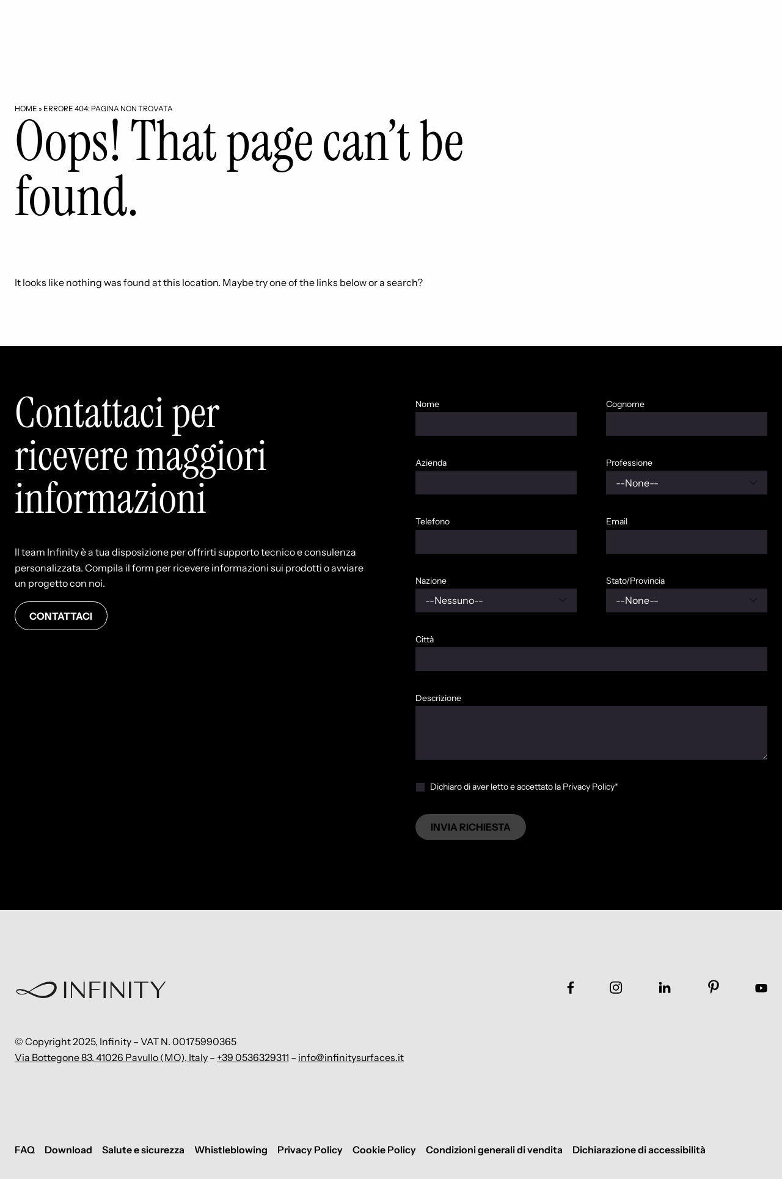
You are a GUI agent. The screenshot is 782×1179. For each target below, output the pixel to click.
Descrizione (438, 697)
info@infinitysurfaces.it (351, 1057)
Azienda (431, 462)
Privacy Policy (310, 1150)
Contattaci (60, 616)
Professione (629, 462)
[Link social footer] (570, 987)
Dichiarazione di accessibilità (639, 1150)
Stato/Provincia (635, 580)
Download (68, 1150)
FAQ (25, 1150)
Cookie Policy (384, 1150)
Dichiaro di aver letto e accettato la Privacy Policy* (524, 786)
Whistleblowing (231, 1150)
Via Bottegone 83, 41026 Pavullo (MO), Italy (111, 1057)
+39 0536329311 (253, 1057)
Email (616, 521)
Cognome (625, 404)
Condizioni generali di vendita (494, 1150)
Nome (427, 404)
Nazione (431, 580)
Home (26, 108)
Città (424, 639)
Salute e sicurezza (143, 1150)
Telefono (432, 521)
